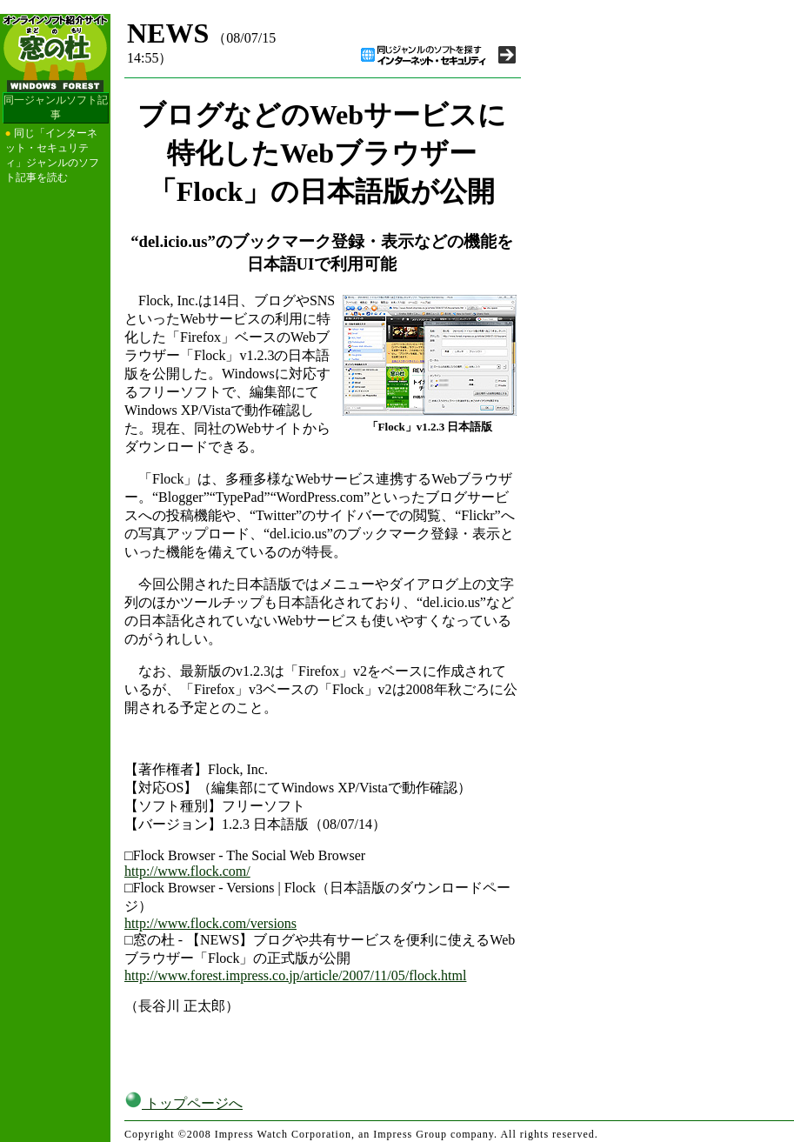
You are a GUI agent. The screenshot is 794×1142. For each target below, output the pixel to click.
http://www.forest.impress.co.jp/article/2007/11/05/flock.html (295, 975)
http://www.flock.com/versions (210, 923)
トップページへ (183, 1103)
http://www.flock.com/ (187, 871)
